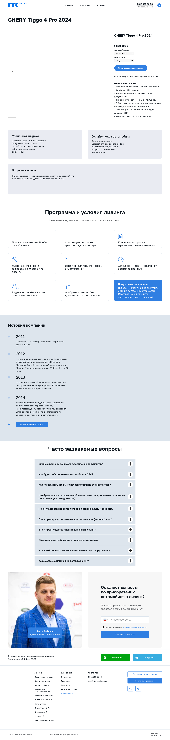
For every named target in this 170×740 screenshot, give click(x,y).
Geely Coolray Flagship (45, 720)
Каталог (69, 5)
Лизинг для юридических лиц (43, 690)
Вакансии (65, 681)
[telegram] (159, 5)
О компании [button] (84, 5)
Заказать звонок (125, 634)
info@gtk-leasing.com (97, 681)
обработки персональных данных (135, 627)
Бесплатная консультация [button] (145, 674)
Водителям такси (42, 681)
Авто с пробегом (42, 685)
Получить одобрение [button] (145, 681)
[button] (130, 68)
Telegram (149, 657)
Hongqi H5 (39, 716)
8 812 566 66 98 (145, 4)
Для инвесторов (68, 693)
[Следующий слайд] (104, 71)
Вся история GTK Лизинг (31, 424)
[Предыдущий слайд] (13, 71)
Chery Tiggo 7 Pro (42, 708)
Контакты (99, 5)
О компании (66, 677)
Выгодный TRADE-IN (44, 700)
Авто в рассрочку (69, 689)
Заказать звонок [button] (145, 7)
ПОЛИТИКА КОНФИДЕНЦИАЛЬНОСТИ (63, 735)
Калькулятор (40, 704)
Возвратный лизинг (44, 695)
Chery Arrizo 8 (41, 712)
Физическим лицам (44, 677)
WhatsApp (117, 657)
